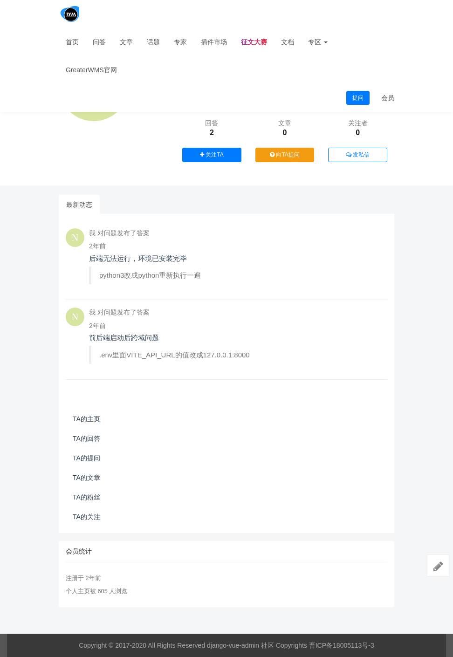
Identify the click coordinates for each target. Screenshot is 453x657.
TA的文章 (86, 477)
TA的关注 (86, 516)
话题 (153, 42)
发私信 (358, 154)
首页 (72, 42)
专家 (180, 42)
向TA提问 (285, 154)
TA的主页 (86, 419)
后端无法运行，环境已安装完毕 (138, 258)
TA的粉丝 (86, 497)
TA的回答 (86, 438)
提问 (358, 98)
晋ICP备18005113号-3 (341, 645)
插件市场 (214, 42)
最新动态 (79, 204)
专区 (318, 42)
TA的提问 (86, 458)
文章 (126, 42)
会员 (387, 98)
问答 (99, 42)
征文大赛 (254, 42)
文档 (287, 42)
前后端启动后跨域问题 (124, 338)
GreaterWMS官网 (91, 70)
